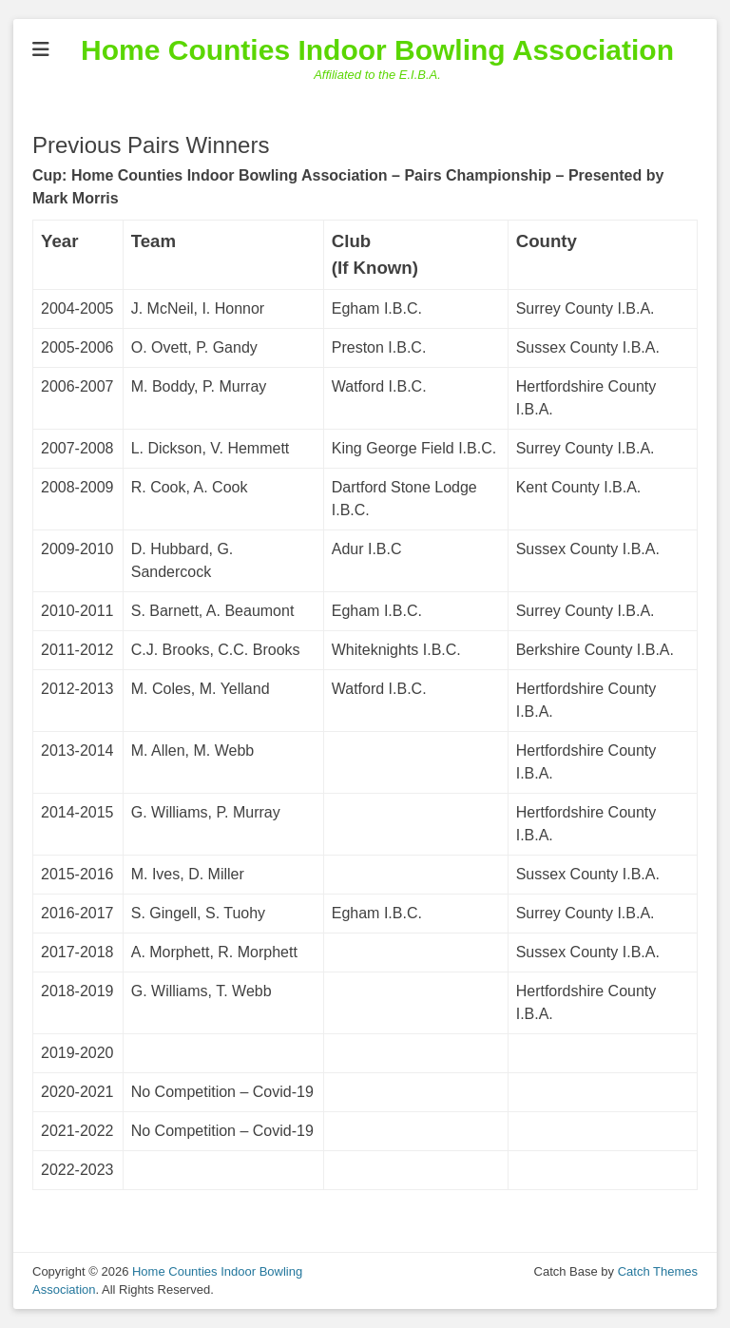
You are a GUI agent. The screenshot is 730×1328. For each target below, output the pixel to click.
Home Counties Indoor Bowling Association (377, 50)
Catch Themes (658, 1271)
